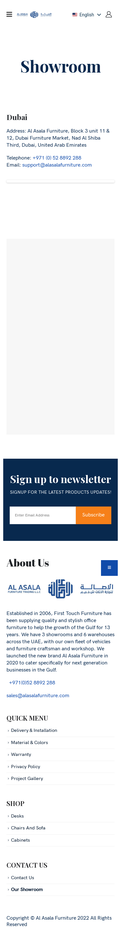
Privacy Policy (25, 766)
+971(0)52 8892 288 (30, 683)
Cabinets (20, 840)
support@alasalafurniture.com (57, 165)
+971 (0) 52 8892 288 (57, 158)
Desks (17, 816)
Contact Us (22, 877)
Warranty (21, 754)
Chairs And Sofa (28, 828)
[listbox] (86, 15)
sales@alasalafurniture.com (37, 696)
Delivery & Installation (34, 730)
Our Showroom (27, 889)
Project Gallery (27, 778)
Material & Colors (29, 742)
